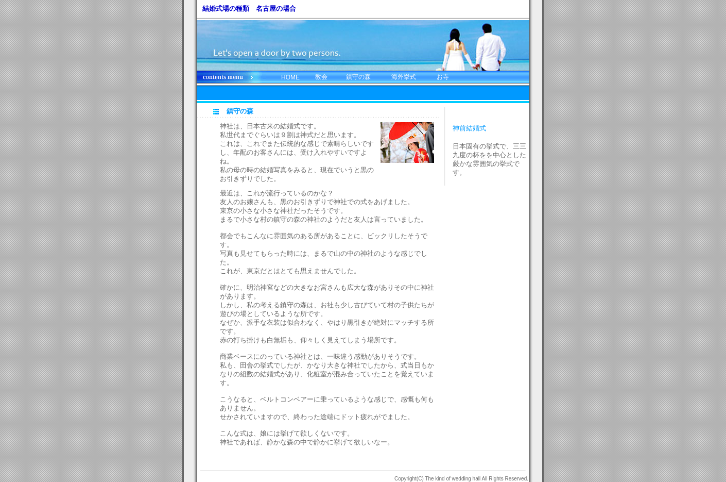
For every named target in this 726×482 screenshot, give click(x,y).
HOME (290, 77)
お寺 (443, 76)
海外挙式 (403, 76)
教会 (321, 76)
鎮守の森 (358, 76)
